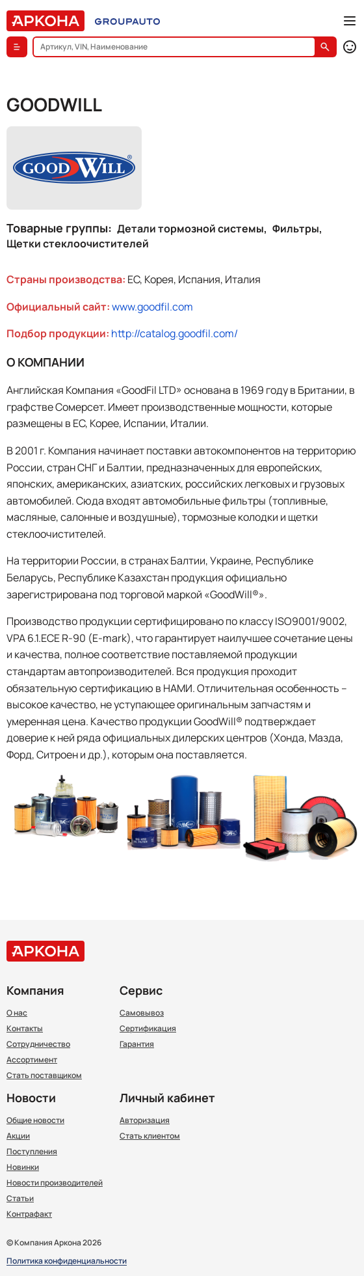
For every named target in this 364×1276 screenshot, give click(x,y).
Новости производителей (54, 1183)
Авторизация (145, 1120)
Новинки (22, 1167)
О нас (16, 1013)
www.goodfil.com (152, 306)
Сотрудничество (38, 1044)
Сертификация (148, 1029)
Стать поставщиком (44, 1075)
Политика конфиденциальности (66, 1261)
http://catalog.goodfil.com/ (174, 333)
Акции (18, 1136)
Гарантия (137, 1044)
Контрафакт (29, 1214)
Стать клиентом (150, 1136)
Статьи (20, 1198)
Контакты (24, 1029)
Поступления (31, 1152)
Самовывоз (142, 1013)
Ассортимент (31, 1060)
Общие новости (35, 1120)
